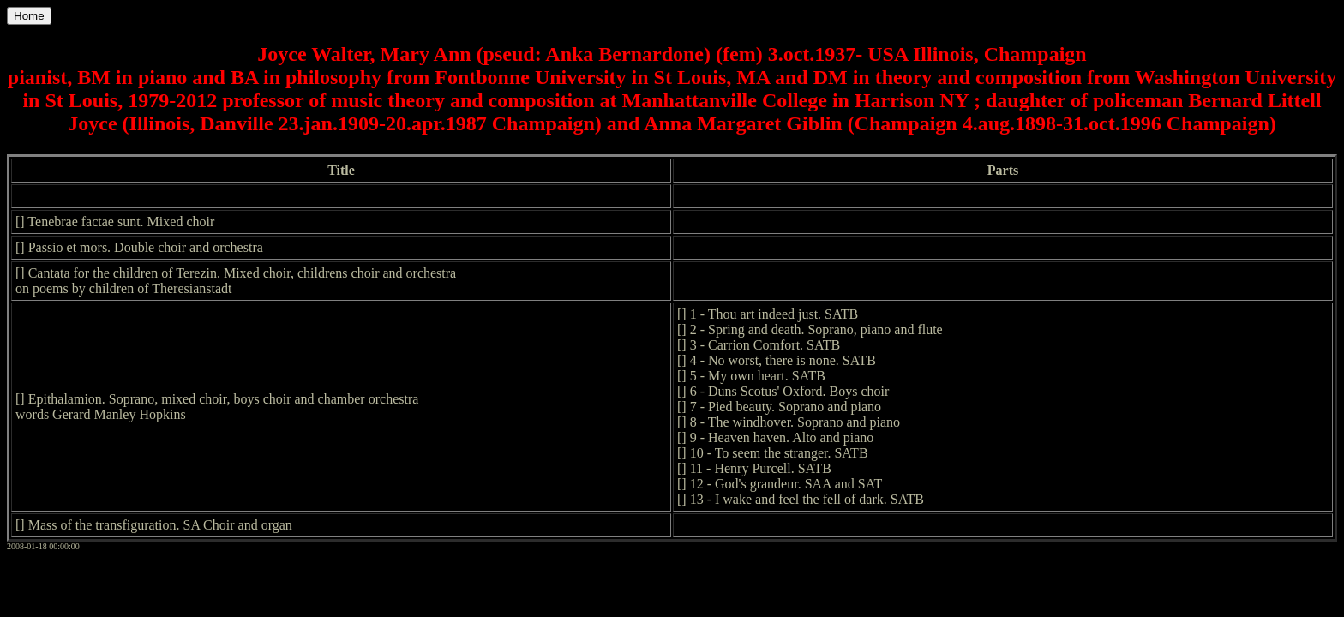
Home (29, 15)
